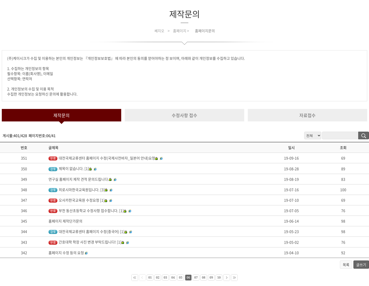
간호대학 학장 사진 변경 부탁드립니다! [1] (86, 241)
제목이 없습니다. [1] (70, 168)
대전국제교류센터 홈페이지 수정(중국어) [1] (87, 231)
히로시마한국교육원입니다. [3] (77, 189)
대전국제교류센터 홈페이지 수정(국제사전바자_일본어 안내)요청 (103, 157)
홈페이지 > (181, 30)
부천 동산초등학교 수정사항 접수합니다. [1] (87, 210)
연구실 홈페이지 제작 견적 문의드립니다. (80, 179)
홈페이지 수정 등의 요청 (66, 252)
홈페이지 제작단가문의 (65, 220)
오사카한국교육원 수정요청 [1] (77, 200)
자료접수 (307, 115)
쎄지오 (159, 30)
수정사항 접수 (184, 115)
